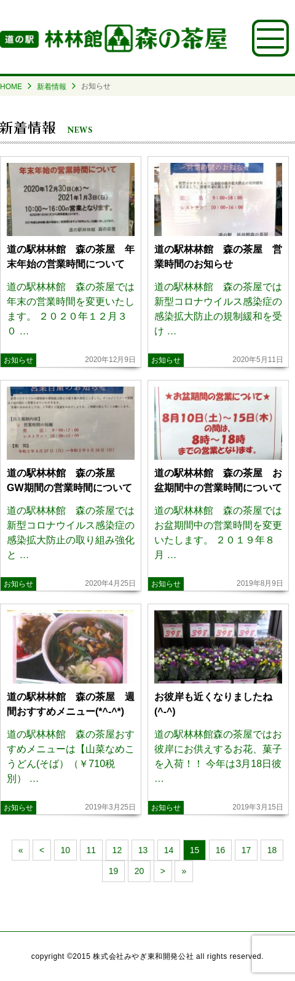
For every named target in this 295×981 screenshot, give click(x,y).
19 (114, 871)
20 (139, 871)
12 (117, 850)
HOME (11, 86)
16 (221, 850)
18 (272, 850)
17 (246, 850)
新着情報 (51, 86)
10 (66, 850)
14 (169, 850)
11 (91, 850)
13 (143, 850)
